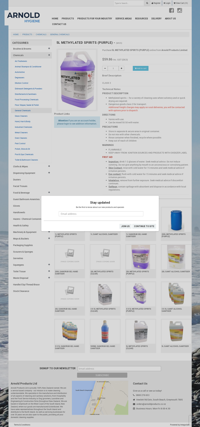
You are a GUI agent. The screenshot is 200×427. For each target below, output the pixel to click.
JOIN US (125, 226)
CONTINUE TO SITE (144, 226)
